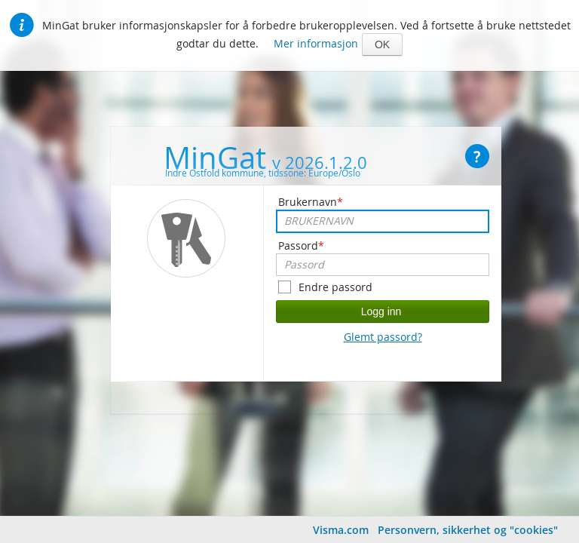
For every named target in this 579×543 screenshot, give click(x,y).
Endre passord (335, 287)
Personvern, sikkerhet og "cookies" (468, 530)
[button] (382, 44)
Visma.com (341, 530)
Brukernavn (310, 202)
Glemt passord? (383, 337)
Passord (301, 245)
